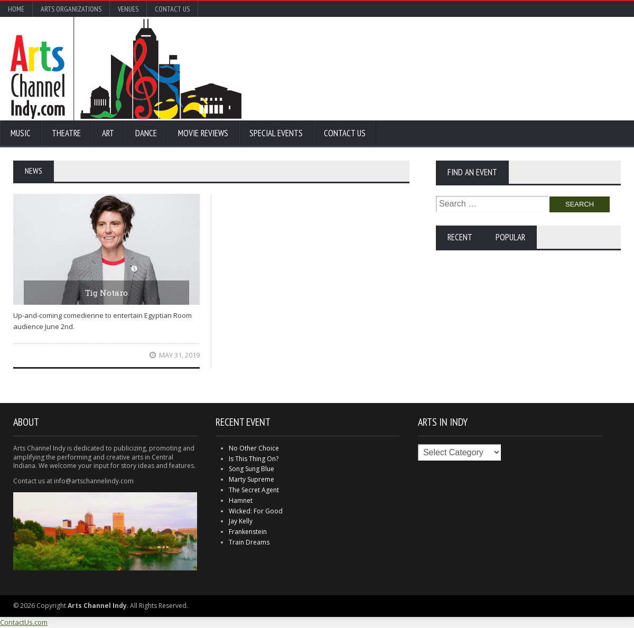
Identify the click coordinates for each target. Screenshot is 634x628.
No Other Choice (254, 448)
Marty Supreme (251, 479)
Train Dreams (249, 542)
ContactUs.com (24, 622)
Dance (146, 133)
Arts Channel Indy (126, 68)
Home (16, 9)
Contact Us (172, 9)
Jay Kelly (241, 521)
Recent (459, 237)
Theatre (66, 133)
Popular (510, 237)
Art (108, 133)
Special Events (276, 133)
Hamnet (241, 500)
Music (21, 133)
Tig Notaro (106, 292)
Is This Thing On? (253, 458)
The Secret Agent (254, 489)
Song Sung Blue (251, 468)
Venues (128, 9)
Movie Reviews (203, 133)
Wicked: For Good (256, 511)
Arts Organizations (71, 9)
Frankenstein (248, 531)
